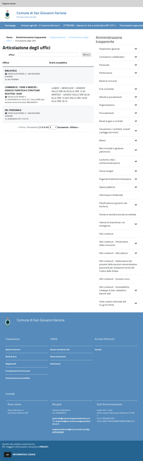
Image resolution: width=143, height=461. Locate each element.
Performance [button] (105, 73)
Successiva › (63, 127)
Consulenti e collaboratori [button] (112, 57)
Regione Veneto (9, 3)
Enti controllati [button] (106, 89)
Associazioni (55, 363)
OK (7, 454)
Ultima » (74, 127)
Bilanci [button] (102, 140)
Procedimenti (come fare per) (18, 370)
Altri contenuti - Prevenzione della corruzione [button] (113, 243)
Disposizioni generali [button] (109, 49)
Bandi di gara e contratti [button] (111, 121)
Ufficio (12, 54)
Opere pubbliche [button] (107, 187)
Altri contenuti (106, 233)
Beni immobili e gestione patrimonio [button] (111, 150)
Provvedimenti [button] (106, 113)
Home (9, 37)
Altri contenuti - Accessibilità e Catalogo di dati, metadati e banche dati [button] (114, 290)
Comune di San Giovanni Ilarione (41, 14)
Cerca (86, 54)
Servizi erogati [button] (106, 171)
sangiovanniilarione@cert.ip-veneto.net (68, 429)
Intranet (98, 349)
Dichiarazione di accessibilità (18, 378)
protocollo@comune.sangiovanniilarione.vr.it (71, 418)
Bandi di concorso (108, 81)
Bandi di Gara (11, 356)
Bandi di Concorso (13, 349)
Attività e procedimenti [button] (110, 97)
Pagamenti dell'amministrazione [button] (115, 179)
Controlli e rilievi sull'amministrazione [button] (109, 161)
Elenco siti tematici (58, 356)
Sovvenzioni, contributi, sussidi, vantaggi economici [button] (114, 130)
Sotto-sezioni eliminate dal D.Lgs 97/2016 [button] (112, 303)
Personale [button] (104, 65)
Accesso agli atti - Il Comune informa (39, 25)
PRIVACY (43, 446)
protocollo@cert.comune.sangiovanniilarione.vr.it (71, 422)
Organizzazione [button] (106, 105)
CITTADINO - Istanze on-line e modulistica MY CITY (88, 25)
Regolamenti (11, 363)
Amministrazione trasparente (31, 37)
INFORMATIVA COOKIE (24, 454)
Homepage (10, 25)
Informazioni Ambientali (111, 195)
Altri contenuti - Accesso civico (114, 279)
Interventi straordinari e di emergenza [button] (112, 224)
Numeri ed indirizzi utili (60, 349)
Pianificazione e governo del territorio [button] (113, 204)
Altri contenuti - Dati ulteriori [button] (113, 253)
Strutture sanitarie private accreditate (117, 214)
